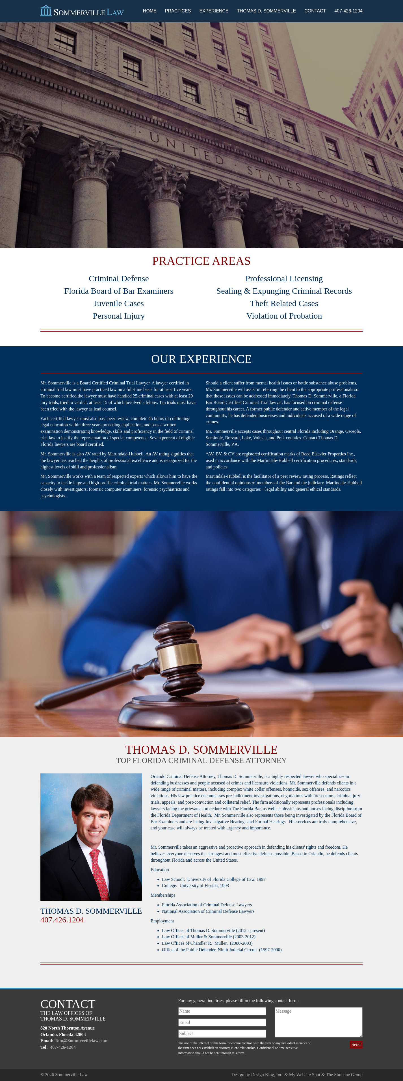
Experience (213, 10)
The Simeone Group (344, 1074)
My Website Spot (304, 1074)
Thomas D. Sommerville (266, 10)
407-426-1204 (348, 10)
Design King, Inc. (267, 1074)
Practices (178, 10)
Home (150, 10)
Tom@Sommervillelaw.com (81, 1040)
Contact (315, 10)
